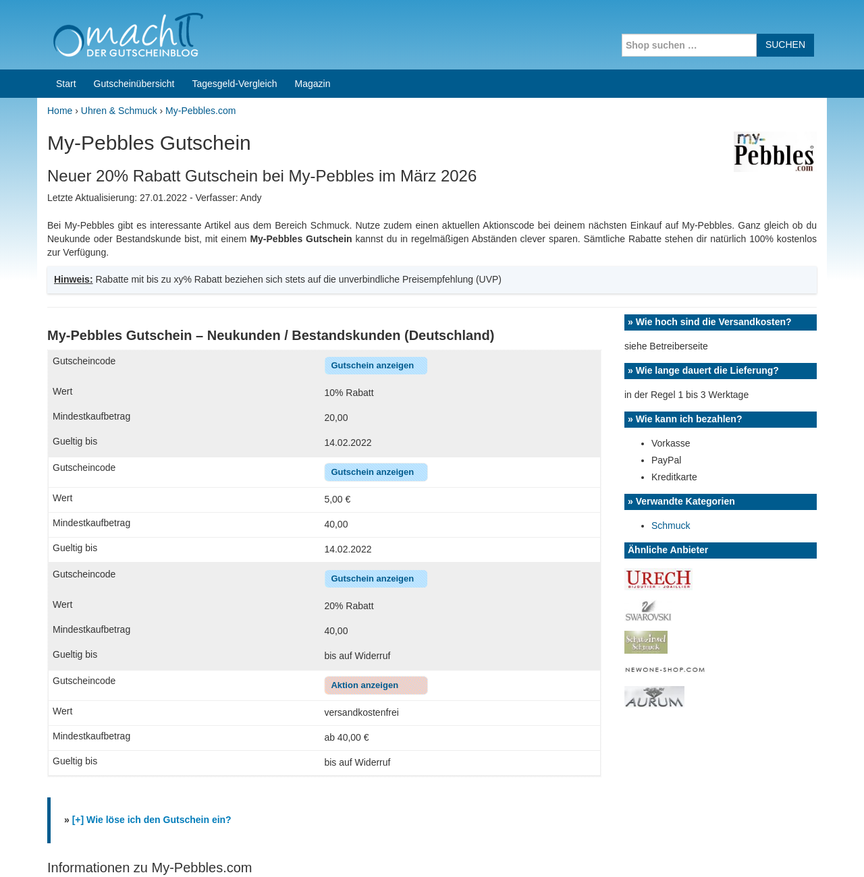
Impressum (743, 849)
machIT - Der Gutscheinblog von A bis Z (153, 849)
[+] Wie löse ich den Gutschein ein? (152, 574)
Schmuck (671, 280)
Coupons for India (332, 790)
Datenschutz (800, 849)
